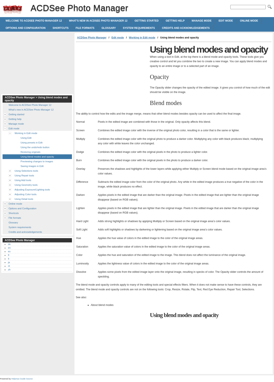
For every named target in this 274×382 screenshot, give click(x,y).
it (8, 258)
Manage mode (202, 20)
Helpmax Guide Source (22, 379)
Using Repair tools (24, 175)
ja (9, 262)
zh (9, 269)
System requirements (139, 28)
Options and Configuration (26, 28)
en (9, 247)
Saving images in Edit (32, 166)
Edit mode (226, 20)
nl (9, 266)
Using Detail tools (24, 199)
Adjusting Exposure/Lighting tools (32, 189)
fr (8, 255)
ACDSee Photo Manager (12, 9)
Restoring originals (30, 152)
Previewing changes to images (37, 161)
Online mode (249, 20)
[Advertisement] (112, 74)
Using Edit (26, 138)
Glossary (108, 28)
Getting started (146, 20)
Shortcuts (61, 28)
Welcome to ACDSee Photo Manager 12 (34, 20)
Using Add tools (23, 180)
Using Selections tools (26, 171)
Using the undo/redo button (35, 147)
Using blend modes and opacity (37, 156)
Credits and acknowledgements (186, 28)
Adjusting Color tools (26, 194)
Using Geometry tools (26, 185)
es (9, 251)
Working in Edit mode (142, 37)
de (9, 244)
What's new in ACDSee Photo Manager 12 (98, 20)
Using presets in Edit (32, 142)
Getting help (175, 20)
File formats (85, 28)
